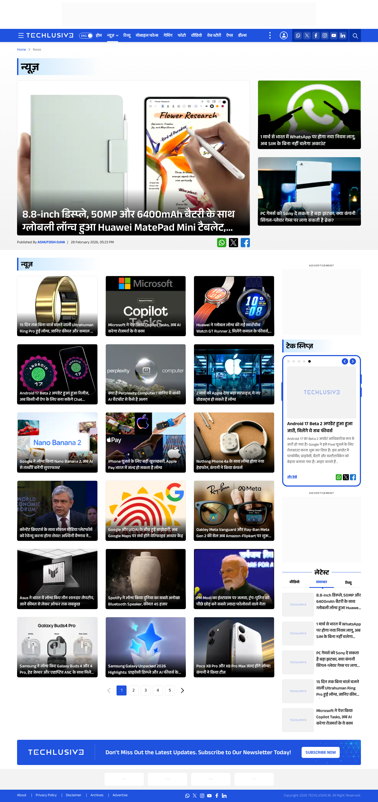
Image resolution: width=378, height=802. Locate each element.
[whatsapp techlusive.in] (298, 35)
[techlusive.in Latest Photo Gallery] (309, 114)
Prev (109, 690)
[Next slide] (353, 361)
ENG (84, 36)
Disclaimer (73, 796)
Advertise (120, 796)
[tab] (288, 361)
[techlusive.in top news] (321, 604)
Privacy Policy (46, 796)
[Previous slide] (345, 361)
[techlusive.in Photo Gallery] (321, 416)
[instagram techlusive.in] (325, 35)
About (22, 796)
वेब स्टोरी (214, 36)
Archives (97, 796)
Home (21, 50)
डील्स (242, 36)
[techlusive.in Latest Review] (133, 157)
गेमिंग (168, 36)
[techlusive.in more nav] (270, 35)
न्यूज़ (110, 36)
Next (182, 690)
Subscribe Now (321, 753)
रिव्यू (126, 36)
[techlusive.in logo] (49, 36)
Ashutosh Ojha (51, 243)
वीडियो (196, 36)
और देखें (292, 477)
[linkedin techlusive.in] (342, 35)
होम (99, 36)
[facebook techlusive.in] (316, 35)
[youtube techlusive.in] (334, 35)
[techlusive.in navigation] (21, 35)
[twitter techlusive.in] (307, 35)
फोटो (182, 36)
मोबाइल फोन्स (147, 36)
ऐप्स (229, 36)
